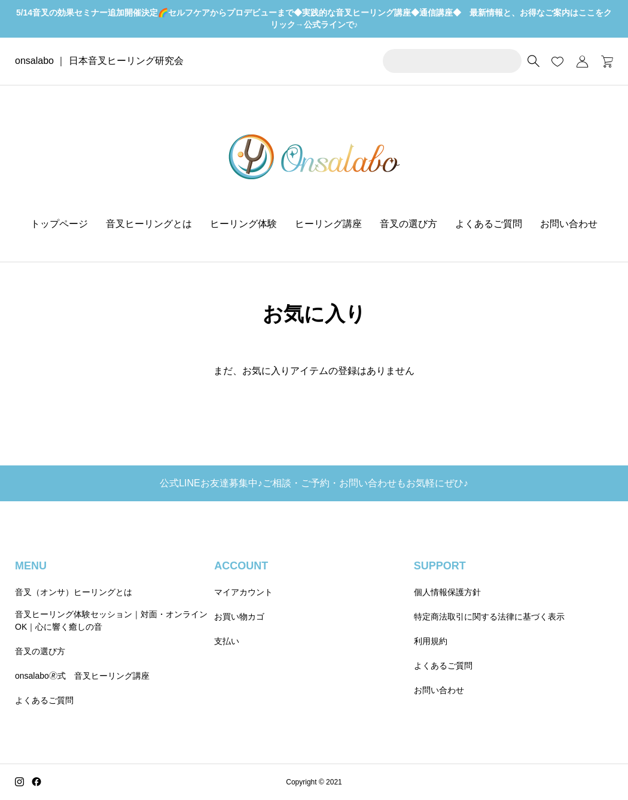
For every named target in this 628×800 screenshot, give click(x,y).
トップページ (59, 224)
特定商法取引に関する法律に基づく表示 (489, 616)
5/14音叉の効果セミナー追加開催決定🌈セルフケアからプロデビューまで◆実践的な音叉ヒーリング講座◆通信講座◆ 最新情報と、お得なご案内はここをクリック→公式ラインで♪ (314, 18)
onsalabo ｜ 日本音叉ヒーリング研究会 (99, 61)
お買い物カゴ (239, 616)
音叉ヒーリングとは (149, 224)
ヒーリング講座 (328, 224)
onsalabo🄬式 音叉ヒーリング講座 (82, 676)
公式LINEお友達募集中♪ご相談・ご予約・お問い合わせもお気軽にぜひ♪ (314, 483)
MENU (31, 566)
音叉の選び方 (408, 224)
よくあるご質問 (488, 224)
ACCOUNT (241, 566)
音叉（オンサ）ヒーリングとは (73, 592)
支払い (226, 641)
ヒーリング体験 (243, 224)
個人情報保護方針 (447, 592)
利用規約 (430, 641)
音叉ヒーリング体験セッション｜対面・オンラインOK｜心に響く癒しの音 (111, 620)
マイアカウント (243, 592)
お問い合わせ (568, 224)
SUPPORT (440, 566)
